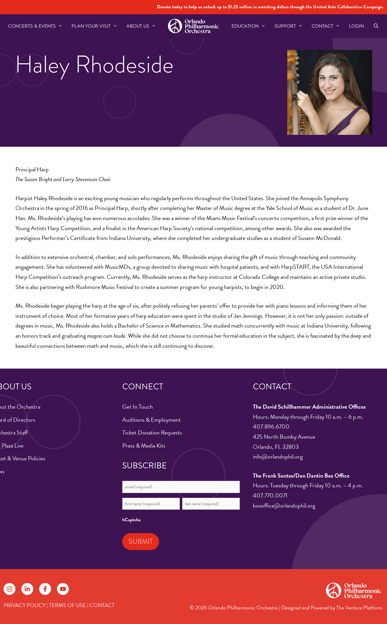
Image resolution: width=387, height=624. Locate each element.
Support (291, 26)
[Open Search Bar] (375, 26)
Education (250, 26)
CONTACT (102, 605)
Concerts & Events (37, 26)
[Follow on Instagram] (9, 589)
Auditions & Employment (151, 419)
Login (356, 26)
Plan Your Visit (97, 26)
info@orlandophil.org (278, 456)
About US (143, 26)
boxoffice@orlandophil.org (284, 505)
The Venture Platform (359, 608)
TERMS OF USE (67, 605)
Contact (328, 26)
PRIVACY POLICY (24, 605)
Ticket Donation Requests (152, 432)
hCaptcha (131, 519)
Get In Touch (137, 406)
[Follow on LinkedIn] (27, 589)
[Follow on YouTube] (63, 589)
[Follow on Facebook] (45, 589)
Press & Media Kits (143, 445)
